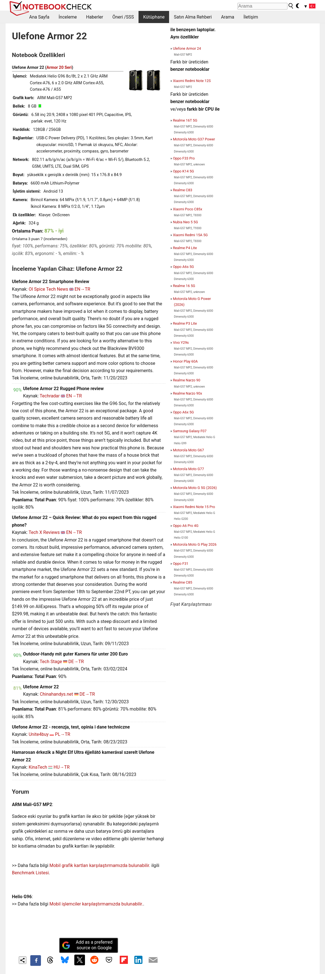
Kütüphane (154, 17)
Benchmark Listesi (30, 872)
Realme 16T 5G (185, 120)
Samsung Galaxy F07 (190, 431)
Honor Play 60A (185, 361)
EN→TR (82, 289)
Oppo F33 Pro (184, 158)
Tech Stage (51, 661)
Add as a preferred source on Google (87, 945)
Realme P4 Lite (185, 248)
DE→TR (76, 661)
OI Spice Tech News (48, 289)
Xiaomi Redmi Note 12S (192, 81)
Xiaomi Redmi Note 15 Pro (194, 507)
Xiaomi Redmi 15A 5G (190, 235)
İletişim (250, 17)
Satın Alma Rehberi (193, 17)
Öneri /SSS (123, 17)
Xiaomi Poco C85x (187, 209)
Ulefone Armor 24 (187, 48)
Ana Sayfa (39, 17)
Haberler (94, 17)
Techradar (50, 396)
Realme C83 (182, 190)
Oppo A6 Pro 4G (186, 526)
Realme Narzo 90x (187, 393)
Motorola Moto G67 (188, 450)
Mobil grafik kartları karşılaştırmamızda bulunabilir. (99, 865)
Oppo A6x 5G (183, 412)
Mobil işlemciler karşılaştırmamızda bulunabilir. (96, 904)
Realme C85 (182, 582)
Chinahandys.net (56, 694)
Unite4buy (39, 734)
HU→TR (62, 767)
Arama (227, 17)
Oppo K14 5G (183, 171)
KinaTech (38, 767)
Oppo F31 (180, 563)
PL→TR (62, 734)
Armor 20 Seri (59, 67)
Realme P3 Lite (185, 323)
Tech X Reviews (44, 532)
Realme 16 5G (184, 286)
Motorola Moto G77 (188, 469)
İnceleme (68, 17)
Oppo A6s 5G (183, 267)
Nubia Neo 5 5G (185, 222)
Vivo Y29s (181, 342)
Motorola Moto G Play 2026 (195, 544)
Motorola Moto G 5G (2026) (195, 488)
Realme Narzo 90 (186, 380)
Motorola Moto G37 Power (194, 139)
